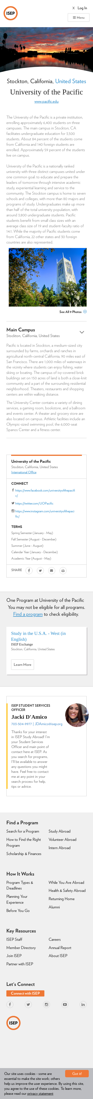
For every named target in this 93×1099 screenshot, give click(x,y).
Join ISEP (13, 955)
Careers (55, 939)
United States (70, 81)
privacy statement (40, 1093)
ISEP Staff (14, 939)
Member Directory (21, 947)
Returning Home (62, 898)
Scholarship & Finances (23, 853)
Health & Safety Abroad (67, 890)
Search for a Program (22, 831)
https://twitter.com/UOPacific (34, 503)
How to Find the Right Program (23, 842)
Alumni (54, 907)
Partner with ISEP (19, 964)
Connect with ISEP (25, 993)
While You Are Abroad (66, 882)
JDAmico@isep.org (48, 724)
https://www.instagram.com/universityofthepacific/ (44, 513)
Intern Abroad (60, 847)
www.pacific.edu (46, 101)
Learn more (24, 666)
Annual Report (60, 947)
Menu (79, 17)
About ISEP (58, 955)
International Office (23, 472)
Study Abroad (60, 831)
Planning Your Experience (16, 899)
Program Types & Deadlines (19, 885)
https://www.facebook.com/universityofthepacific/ (45, 492)
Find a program (28, 614)
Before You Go (18, 910)
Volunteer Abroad (62, 839)
